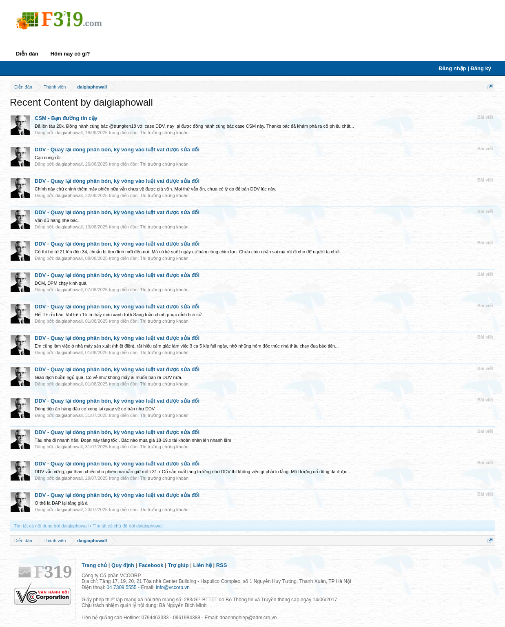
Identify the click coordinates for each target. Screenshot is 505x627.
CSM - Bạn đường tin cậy (66, 118)
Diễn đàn (27, 54)
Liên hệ (202, 565)
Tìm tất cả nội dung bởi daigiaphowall (51, 525)
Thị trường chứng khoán (164, 132)
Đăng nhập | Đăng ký (465, 68)
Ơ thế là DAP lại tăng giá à (61, 503)
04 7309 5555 (121, 587)
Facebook (151, 565)
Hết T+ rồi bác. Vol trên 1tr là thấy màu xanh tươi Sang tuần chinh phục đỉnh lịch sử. (119, 314)
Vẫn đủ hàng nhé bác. (57, 220)
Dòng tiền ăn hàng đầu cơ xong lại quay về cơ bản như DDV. (95, 408)
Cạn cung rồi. (48, 157)
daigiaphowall (69, 132)
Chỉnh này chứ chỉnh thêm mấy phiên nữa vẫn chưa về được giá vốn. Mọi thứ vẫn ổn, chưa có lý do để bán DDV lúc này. (155, 188)
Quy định (122, 565)
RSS (221, 565)
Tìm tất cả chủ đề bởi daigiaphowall (128, 525)
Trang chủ (94, 565)
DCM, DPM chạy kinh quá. (61, 283)
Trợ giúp (178, 565)
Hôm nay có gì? (70, 54)
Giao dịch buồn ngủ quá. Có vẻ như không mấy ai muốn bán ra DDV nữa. (108, 377)
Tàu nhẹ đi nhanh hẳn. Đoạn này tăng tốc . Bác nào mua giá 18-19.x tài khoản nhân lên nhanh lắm (133, 440)
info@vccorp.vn (173, 587)
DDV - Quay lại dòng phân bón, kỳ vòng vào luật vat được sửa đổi (117, 149)
